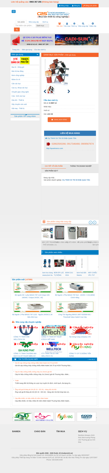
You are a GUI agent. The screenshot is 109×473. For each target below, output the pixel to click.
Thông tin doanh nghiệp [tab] (81, 166)
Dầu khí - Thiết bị (18, 100)
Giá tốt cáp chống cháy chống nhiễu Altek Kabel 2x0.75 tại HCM (36, 363)
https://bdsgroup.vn (51, 463)
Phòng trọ (39, 463)
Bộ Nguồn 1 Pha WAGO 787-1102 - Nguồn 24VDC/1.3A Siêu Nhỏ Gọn (32, 316)
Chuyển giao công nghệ (20, 92)
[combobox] (48, 25)
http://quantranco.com (54, 148)
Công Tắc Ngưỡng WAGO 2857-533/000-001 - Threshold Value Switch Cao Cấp (75, 316)
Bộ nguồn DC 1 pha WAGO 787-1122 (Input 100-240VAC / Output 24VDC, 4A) (32, 296)
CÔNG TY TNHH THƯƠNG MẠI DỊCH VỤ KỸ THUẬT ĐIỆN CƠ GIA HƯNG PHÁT (25, 355)
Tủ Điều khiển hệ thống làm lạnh (95, 243)
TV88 (17, 380)
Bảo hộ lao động (17, 71)
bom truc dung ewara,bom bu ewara (47, 274)
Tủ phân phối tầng (84, 242)
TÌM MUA (60, 431)
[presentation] (90, 222)
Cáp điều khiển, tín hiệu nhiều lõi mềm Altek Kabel (31, 398)
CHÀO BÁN (39, 431)
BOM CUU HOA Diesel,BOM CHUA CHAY (70, 274)
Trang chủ (16, 50)
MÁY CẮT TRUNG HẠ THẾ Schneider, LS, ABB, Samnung (50, 243)
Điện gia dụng (27, 50)
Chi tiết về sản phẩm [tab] (54, 166)
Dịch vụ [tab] (45, 22)
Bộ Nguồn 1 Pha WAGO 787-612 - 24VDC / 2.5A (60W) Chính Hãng (75, 296)
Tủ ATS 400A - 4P (72, 242)
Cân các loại (16, 84)
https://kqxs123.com (65, 463)
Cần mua (67, 24)
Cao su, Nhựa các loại (20, 88)
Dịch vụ (74, 24)
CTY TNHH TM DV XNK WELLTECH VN (50, 355)
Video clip (92, 24)
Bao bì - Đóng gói (18, 67)
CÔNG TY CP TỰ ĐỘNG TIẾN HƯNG (80, 355)
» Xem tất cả (91, 359)
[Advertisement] (69, 202)
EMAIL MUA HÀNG (59, 119)
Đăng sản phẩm (90, 6)
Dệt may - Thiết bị (18, 108)
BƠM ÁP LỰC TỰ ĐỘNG (59, 274)
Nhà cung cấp (83, 24)
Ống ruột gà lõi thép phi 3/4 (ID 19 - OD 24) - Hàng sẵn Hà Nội (35, 389)
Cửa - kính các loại (18, 96)
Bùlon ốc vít (16, 79)
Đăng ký (76, 6)
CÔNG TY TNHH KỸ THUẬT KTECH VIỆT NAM (51, 338)
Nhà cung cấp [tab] (34, 22)
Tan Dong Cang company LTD (80, 337)
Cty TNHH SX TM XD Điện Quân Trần (60, 138)
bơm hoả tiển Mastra (81, 274)
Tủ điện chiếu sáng (61, 242)
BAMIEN (16, 431)
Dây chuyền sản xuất (19, 104)
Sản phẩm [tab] (21, 22)
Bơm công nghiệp (18, 75)
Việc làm (60, 24)
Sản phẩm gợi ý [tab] (51, 171)
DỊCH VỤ (82, 431)
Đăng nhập (64, 6)
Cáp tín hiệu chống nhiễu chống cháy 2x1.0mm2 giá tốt (33, 372)
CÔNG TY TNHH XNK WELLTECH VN (21, 338)
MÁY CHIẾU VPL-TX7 (92, 274)
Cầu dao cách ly (40, 50)
